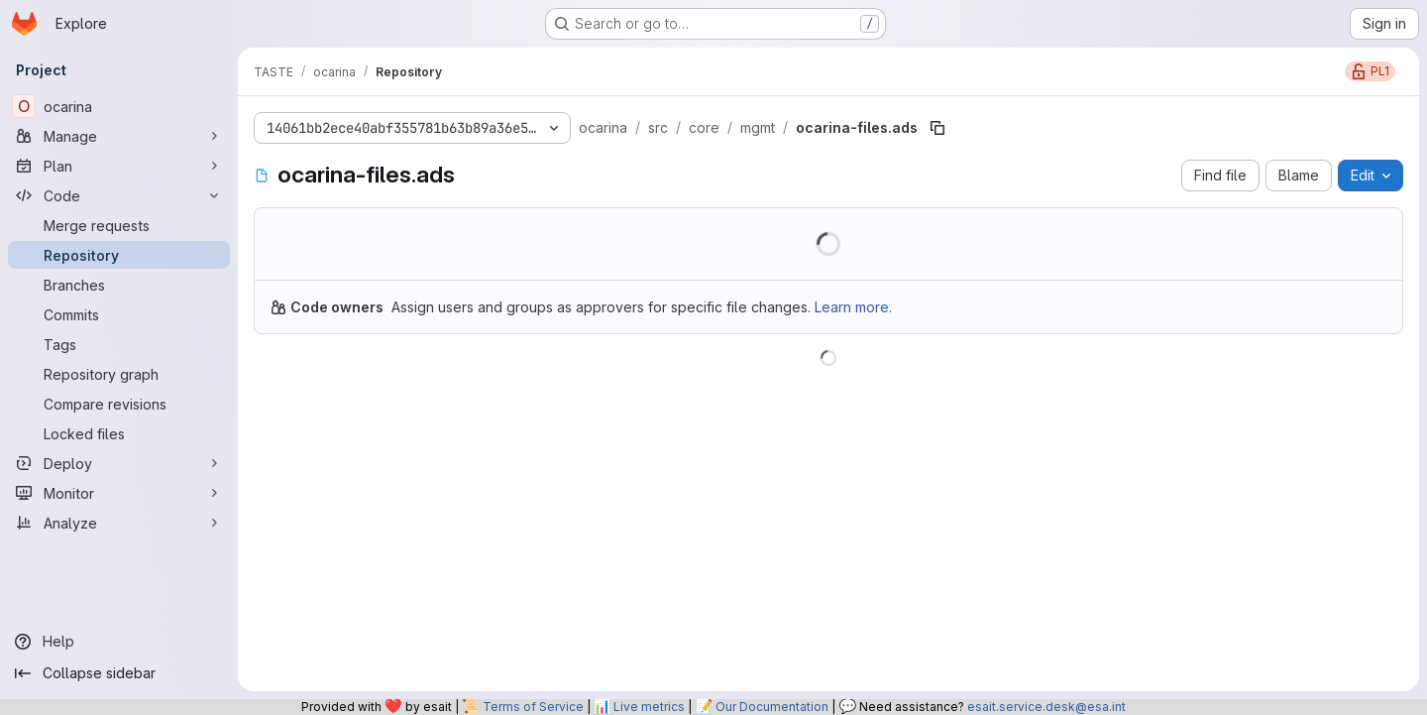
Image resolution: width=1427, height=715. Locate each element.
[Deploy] (119, 463)
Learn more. (853, 306)
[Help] (119, 641)
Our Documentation (771, 706)
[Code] (119, 195)
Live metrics (649, 706)
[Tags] (119, 344)
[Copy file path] (937, 128)
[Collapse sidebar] (119, 673)
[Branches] (119, 284)
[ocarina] (119, 106)
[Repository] (119, 255)
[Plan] (119, 165)
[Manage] (119, 136)
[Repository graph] (119, 374)
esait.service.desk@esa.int (1046, 706)
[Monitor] (119, 493)
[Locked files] (119, 433)
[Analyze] (119, 522)
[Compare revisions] (119, 403)
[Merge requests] (119, 225)
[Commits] (119, 314)
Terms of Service (533, 706)
